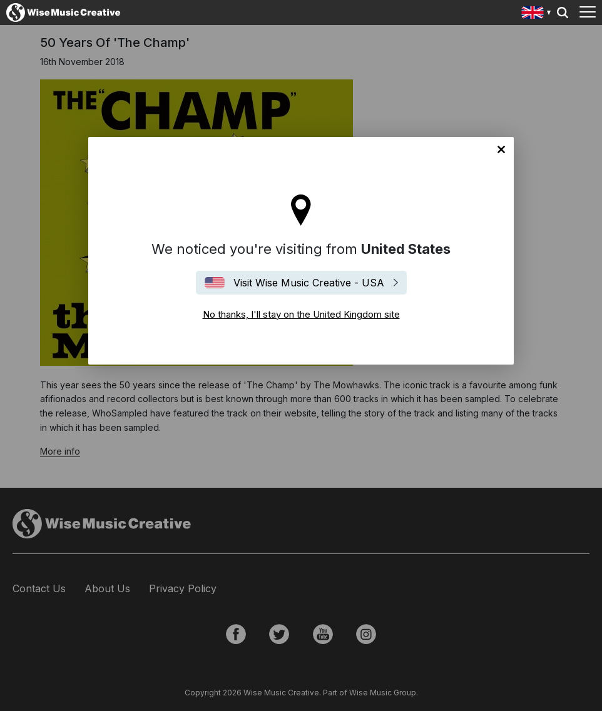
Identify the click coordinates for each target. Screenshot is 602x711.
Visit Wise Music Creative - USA (308, 282)
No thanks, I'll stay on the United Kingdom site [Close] (501, 149)
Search (562, 12)
